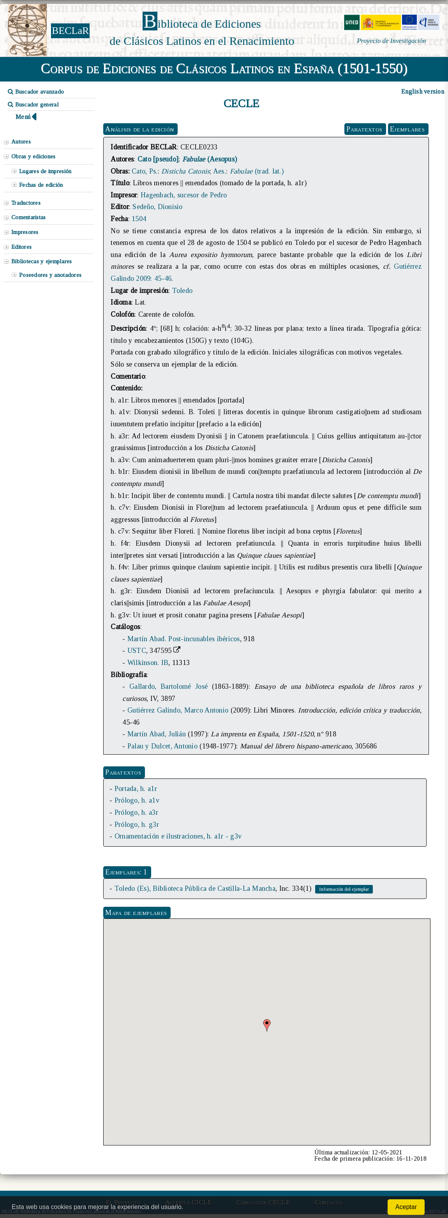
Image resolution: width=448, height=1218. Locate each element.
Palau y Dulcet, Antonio (162, 746)
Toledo (182, 290)
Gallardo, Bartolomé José (168, 686)
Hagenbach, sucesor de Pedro (184, 195)
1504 (139, 219)
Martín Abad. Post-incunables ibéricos (183, 639)
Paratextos (364, 129)
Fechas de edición (41, 185)
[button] (267, 1025)
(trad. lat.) (257, 171)
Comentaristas (28, 217)
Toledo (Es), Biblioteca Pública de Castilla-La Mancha (195, 888)
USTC (136, 650)
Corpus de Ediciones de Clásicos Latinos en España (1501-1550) (224, 68)
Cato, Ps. (144, 171)
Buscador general (33, 104)
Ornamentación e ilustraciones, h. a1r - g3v (178, 836)
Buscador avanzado (36, 92)
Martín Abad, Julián (156, 734)
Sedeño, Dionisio (157, 207)
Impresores (25, 232)
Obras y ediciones (33, 156)
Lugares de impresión (45, 171)
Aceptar (406, 1207)
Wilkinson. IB (147, 663)
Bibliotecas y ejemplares (41, 261)
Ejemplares (407, 129)
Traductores (26, 203)
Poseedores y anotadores (50, 275)
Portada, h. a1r (136, 788)
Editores (21, 247)
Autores (21, 141)
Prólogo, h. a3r (136, 812)
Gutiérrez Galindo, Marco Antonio (177, 710)
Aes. (219, 171)
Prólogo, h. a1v (137, 800)
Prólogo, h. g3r (137, 824)
